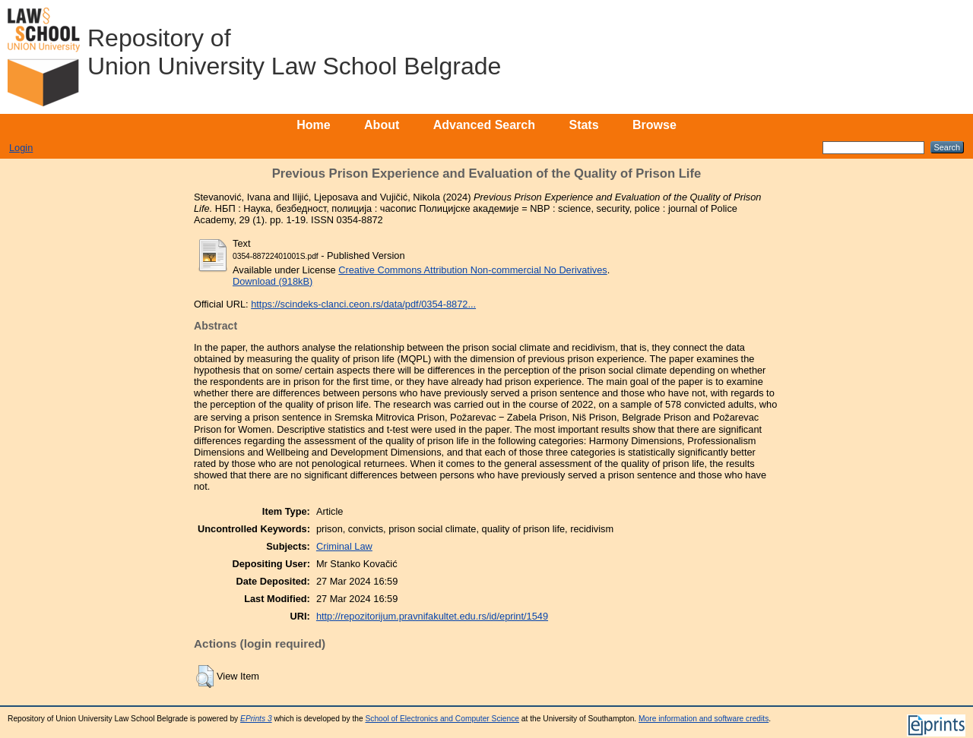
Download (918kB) (272, 281)
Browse (654, 124)
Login (21, 147)
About (381, 124)
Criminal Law (344, 546)
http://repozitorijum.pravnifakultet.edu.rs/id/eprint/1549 (432, 616)
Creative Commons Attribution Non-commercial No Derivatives (472, 270)
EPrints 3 (256, 718)
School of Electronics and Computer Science (442, 718)
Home (313, 124)
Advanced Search (484, 124)
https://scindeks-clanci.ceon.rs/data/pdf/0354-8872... (363, 304)
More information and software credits (704, 718)
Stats (583, 124)
